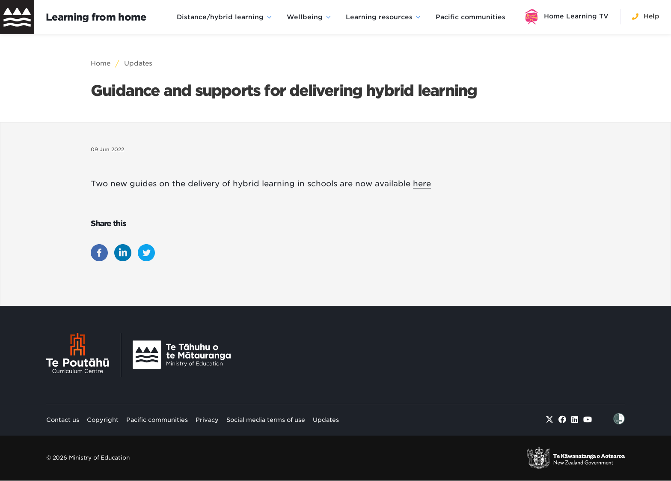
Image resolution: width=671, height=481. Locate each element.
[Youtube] (588, 419)
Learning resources (379, 17)
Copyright (103, 419)
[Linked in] (575, 419)
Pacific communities (470, 17)
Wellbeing (305, 17)
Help (651, 16)
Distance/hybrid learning (220, 17)
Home (100, 63)
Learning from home (96, 17)
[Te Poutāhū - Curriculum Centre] (83, 355)
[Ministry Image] (182, 355)
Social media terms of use (265, 419)
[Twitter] (550, 419)
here (422, 183)
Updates (138, 63)
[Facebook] (562, 419)
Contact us (62, 419)
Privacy (207, 419)
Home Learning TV (576, 16)
